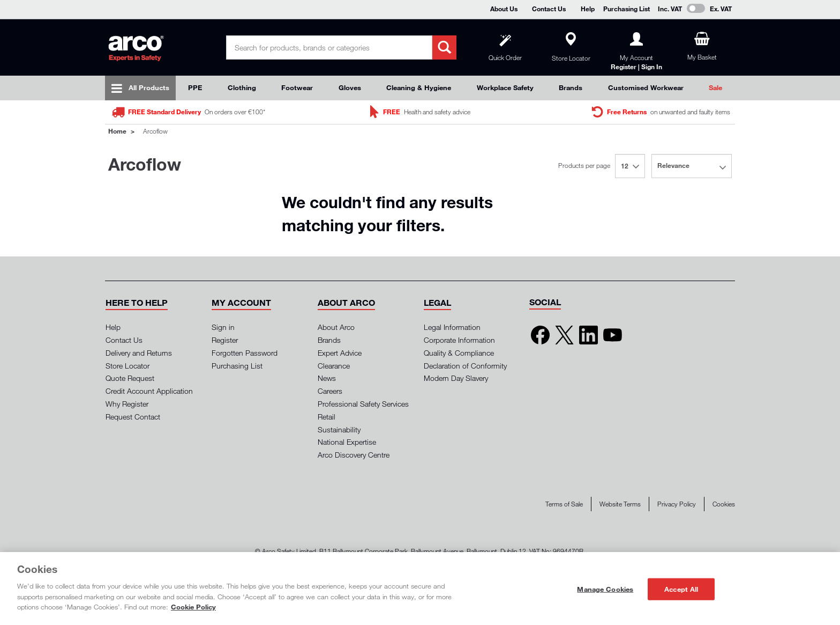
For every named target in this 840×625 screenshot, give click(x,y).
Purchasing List (626, 8)
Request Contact (133, 416)
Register (225, 339)
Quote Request (130, 378)
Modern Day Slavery (456, 378)
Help (588, 8)
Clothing (242, 87)
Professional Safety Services (363, 403)
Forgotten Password (245, 352)
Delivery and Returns (139, 352)
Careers (330, 390)
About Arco (336, 327)
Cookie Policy (193, 606)
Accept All (681, 588)
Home (117, 131)
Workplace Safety (505, 87)
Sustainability (339, 429)
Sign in (223, 327)
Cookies (723, 504)
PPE (195, 87)
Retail (326, 416)
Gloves (350, 87)
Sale (715, 87)
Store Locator (127, 365)
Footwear (297, 87)
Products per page (584, 165)
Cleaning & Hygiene (418, 87)
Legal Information (452, 327)
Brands (570, 87)
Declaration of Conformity (465, 365)
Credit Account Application (149, 390)
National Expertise (347, 441)
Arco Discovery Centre (353, 454)
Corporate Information (459, 339)
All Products (149, 87)
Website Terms (620, 504)
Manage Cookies (605, 588)
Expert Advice (340, 352)
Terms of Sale (564, 504)
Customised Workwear (646, 87)
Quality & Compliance (459, 352)
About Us (504, 8)
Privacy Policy (676, 504)
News (327, 378)
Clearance (334, 365)
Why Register (127, 403)
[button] (137, 302)
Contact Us (549, 8)
